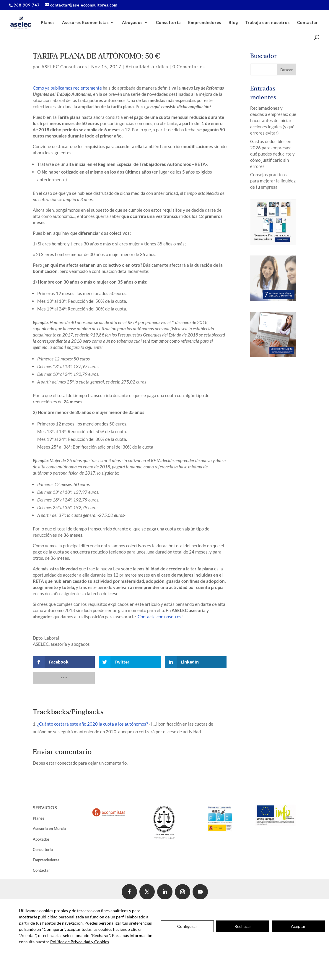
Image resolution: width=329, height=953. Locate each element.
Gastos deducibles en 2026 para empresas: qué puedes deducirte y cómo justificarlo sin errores (272, 154)
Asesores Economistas (85, 22)
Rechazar (242, 926)
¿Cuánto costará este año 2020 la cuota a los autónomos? (92, 724)
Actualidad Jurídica (147, 66)
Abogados (132, 22)
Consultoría (168, 22)
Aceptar (298, 926)
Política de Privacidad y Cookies (79, 941)
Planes (48, 22)
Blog (233, 22)
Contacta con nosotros (159, 616)
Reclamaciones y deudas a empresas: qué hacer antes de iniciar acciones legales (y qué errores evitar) (273, 120)
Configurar (187, 926)
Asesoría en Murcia (49, 828)
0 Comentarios (188, 66)
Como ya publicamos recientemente (68, 87)
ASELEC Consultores (64, 66)
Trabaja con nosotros (267, 22)
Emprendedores (204, 22)
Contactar (307, 22)
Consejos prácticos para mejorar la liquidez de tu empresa (273, 181)
